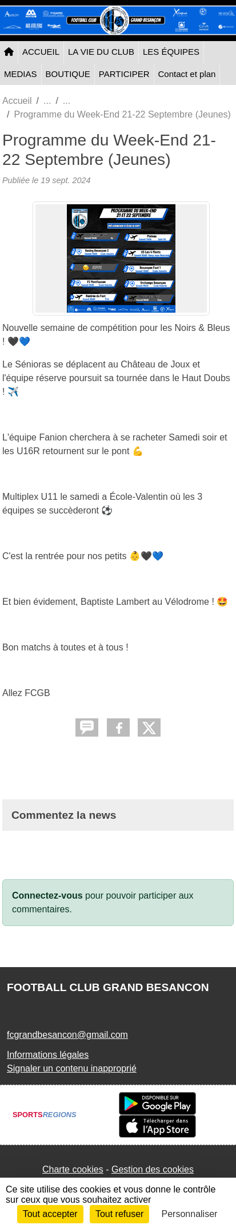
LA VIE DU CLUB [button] (101, 51)
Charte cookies (72, 1169)
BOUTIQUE (68, 74)
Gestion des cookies (152, 1169)
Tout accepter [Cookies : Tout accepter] (50, 1214)
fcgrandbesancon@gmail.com (67, 1035)
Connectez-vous (47, 895)
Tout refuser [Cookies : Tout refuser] (119, 1214)
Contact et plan (187, 74)
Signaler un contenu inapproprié (72, 1068)
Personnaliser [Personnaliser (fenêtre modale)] (190, 1214)
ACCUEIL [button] (40, 51)
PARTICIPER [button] (124, 74)
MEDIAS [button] (20, 74)
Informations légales (48, 1055)
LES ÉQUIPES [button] (171, 51)
